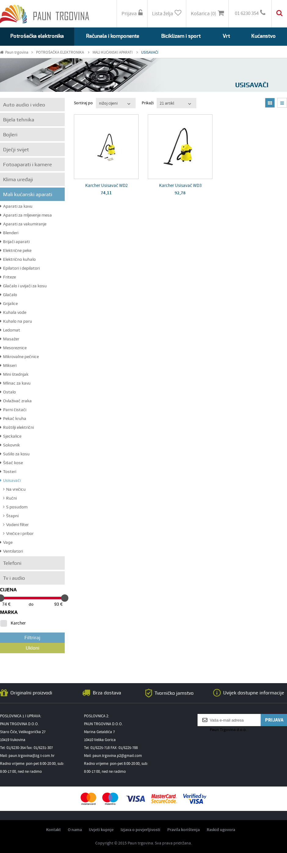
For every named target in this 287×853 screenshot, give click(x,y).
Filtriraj (32, 637)
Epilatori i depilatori (20, 268)
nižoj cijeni (108, 103)
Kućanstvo (263, 36)
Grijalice (9, 303)
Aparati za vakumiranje (23, 223)
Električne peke (15, 250)
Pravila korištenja (183, 830)
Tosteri (8, 471)
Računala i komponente (112, 36)
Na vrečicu (14, 489)
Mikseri (8, 365)
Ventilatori (11, 551)
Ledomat (10, 330)
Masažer (9, 338)
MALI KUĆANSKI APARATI (115, 52)
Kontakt (53, 830)
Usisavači (10, 480)
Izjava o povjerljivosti (140, 830)
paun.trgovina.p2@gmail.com (117, 755)
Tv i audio (14, 578)
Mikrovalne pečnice (19, 356)
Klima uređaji (18, 179)
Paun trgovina (16, 52)
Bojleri (10, 134)
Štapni (11, 515)
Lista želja (166, 13)
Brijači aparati (15, 241)
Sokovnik (10, 445)
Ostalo (8, 391)
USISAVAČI (149, 52)
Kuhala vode (13, 312)
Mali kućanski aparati (27, 194)
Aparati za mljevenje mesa (26, 215)
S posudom (15, 506)
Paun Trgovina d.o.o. (228, 730)
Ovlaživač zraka (16, 400)
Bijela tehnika (18, 119)
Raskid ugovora (221, 830)
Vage (6, 542)
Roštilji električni (17, 427)
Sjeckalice (10, 436)
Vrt (226, 36)
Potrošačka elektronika (37, 36)
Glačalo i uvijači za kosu (23, 285)
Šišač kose (11, 462)
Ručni (10, 498)
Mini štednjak (14, 374)
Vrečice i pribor (18, 533)
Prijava (132, 13)
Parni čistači (13, 409)
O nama (75, 830)
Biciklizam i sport (181, 36)
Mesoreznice (13, 347)
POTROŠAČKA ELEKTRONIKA (62, 52)
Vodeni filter (16, 524)
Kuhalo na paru (16, 321)
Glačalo (8, 294)
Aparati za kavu (16, 206)
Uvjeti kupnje (101, 830)
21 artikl (167, 103)
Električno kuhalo (18, 259)
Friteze (8, 276)
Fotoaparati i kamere (27, 164)
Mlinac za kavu (15, 383)
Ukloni (32, 648)
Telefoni (12, 563)
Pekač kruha (13, 418)
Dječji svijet (16, 149)
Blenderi (9, 232)
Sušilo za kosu (15, 453)
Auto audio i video (24, 105)
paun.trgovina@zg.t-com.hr (32, 755)
